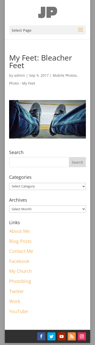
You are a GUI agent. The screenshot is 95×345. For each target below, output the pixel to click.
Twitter (16, 291)
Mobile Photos (65, 75)
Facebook (19, 261)
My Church (20, 271)
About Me (19, 231)
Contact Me (21, 251)
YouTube (18, 311)
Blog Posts (20, 241)
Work (14, 301)
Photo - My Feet (22, 83)
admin (19, 75)
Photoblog (20, 281)
